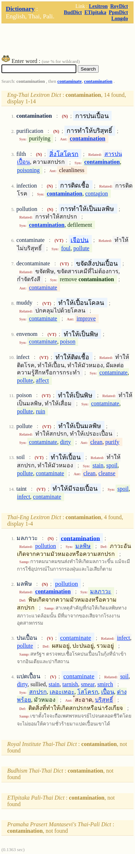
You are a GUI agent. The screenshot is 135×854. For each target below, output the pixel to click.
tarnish (70, 684)
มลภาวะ (100, 591)
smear (88, 684)
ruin (40, 411)
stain (98, 465)
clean (96, 442)
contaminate (69, 81)
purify (112, 442)
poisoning (28, 170)
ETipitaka (95, 12)
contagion (96, 193)
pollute (81, 248)
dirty (65, 442)
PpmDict (118, 12)
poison (68, 342)
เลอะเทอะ (62, 692)
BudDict (73, 12)
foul (66, 248)
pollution (45, 546)
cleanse (106, 473)
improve (85, 318)
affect (42, 381)
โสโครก (87, 692)
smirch (105, 684)
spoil (111, 465)
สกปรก (38, 692)
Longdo (119, 18)
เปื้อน (107, 692)
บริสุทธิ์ (104, 700)
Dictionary (20, 8)
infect (23, 497)
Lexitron (98, 6)
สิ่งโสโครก (63, 153)
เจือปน (80, 239)
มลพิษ (83, 546)
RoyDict (119, 6)
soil (124, 676)
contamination (98, 81)
